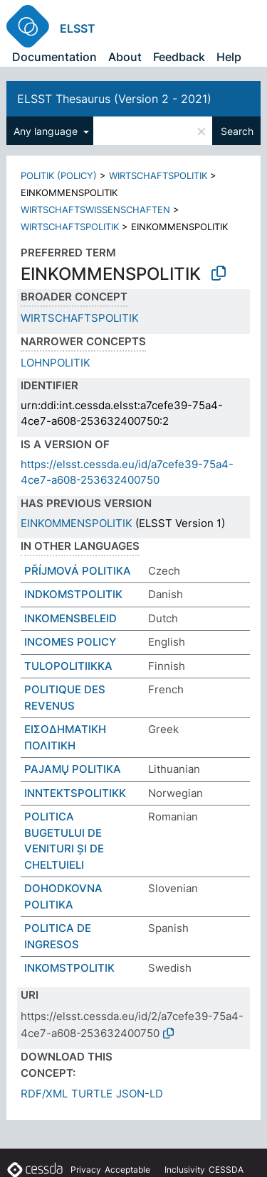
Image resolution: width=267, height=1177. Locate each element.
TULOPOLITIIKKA (68, 666)
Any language (47, 131)
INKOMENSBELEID (70, 618)
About (125, 57)
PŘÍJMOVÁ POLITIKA (77, 570)
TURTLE (91, 1093)
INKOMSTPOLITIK (69, 968)
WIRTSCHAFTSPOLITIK (158, 175)
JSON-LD (139, 1093)
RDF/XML (44, 1093)
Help (228, 57)
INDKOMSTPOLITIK (73, 594)
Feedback (179, 57)
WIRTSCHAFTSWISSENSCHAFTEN (95, 209)
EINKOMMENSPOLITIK (76, 523)
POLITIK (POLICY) (59, 175)
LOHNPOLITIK (55, 362)
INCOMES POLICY (70, 642)
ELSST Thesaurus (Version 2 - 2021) (114, 99)
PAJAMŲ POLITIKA (72, 769)
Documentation (54, 57)
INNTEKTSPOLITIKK (75, 793)
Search (237, 131)
